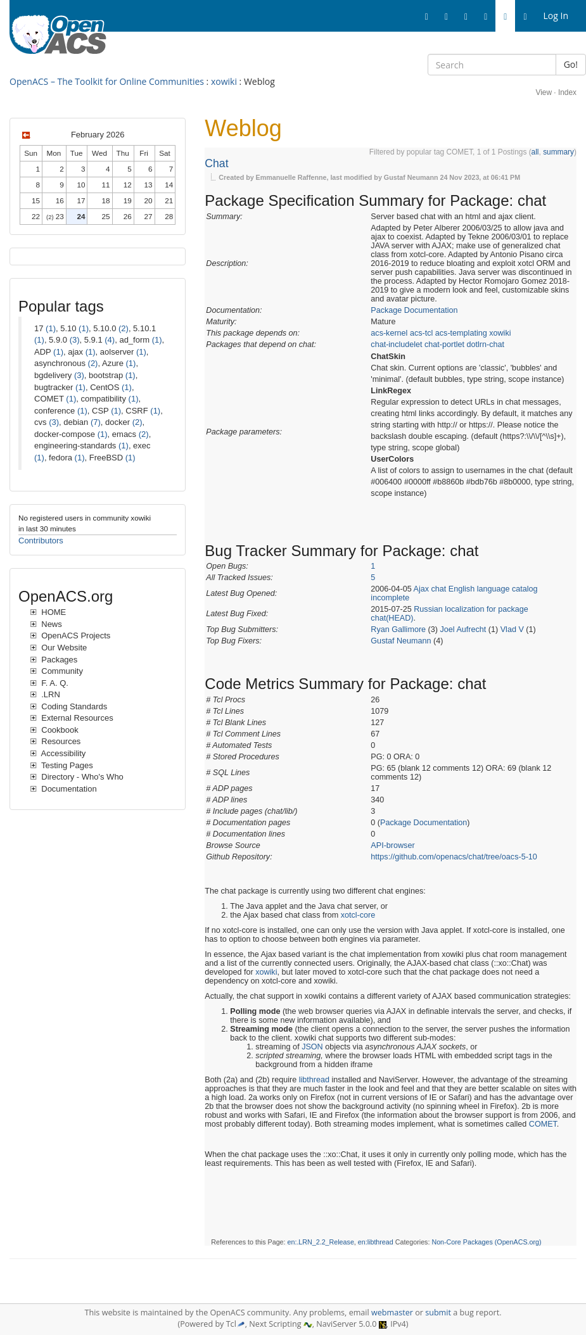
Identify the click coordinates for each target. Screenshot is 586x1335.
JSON (312, 1046)
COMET (543, 1124)
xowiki (224, 81)
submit (438, 1312)
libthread (314, 1079)
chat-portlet (444, 344)
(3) (75, 340)
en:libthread (375, 1242)
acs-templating (461, 333)
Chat (216, 163)
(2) (123, 328)
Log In (556, 15)
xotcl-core (358, 915)
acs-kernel (389, 333)
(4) (110, 340)
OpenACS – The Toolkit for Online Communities (107, 81)
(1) (51, 328)
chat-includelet (396, 344)
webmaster (392, 1312)
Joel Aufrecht (463, 629)
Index (567, 92)
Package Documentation (414, 310)
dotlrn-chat (486, 344)
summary (558, 152)
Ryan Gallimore (398, 629)
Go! (571, 64)
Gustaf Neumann (401, 640)
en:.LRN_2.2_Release (321, 1242)
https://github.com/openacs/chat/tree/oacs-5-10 (454, 856)
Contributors (40, 540)
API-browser (392, 845)
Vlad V (512, 629)
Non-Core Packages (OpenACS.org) (486, 1242)
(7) (96, 422)
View (543, 92)
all (535, 152)
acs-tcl (421, 333)
